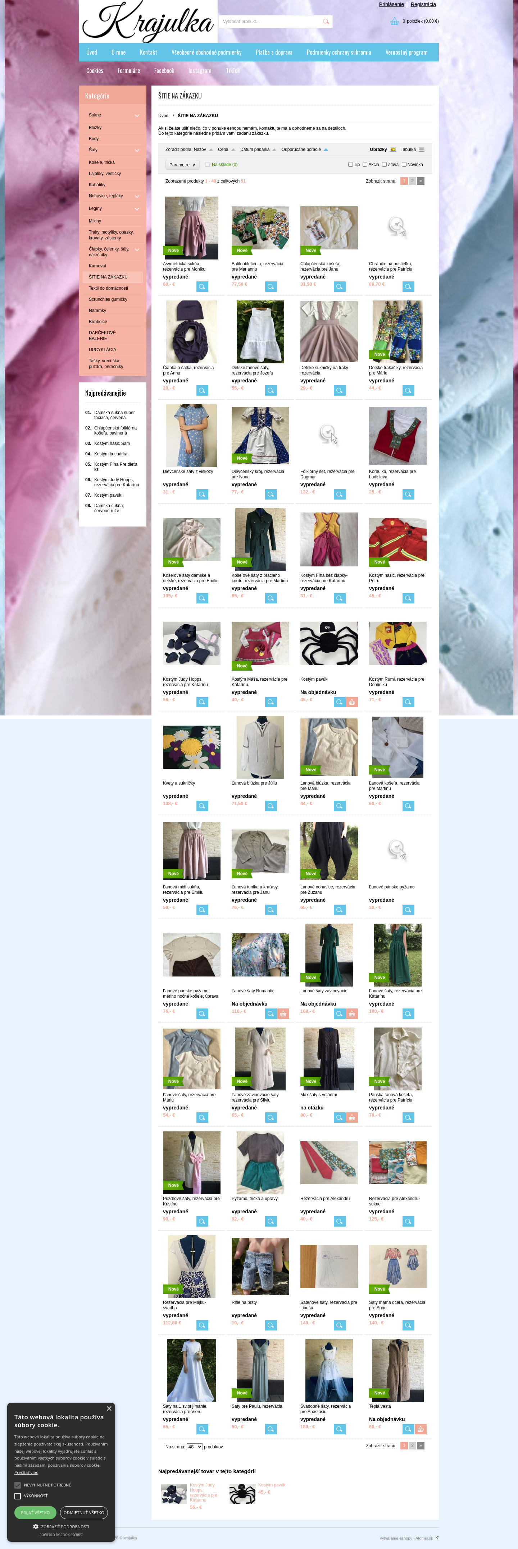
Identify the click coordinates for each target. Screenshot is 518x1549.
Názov (200, 149)
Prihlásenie (391, 4)
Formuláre (129, 70)
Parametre (182, 164)
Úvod (91, 52)
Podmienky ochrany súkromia (339, 52)
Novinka (415, 164)
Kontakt (148, 52)
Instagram (200, 70)
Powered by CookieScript (61, 1534)
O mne (119, 52)
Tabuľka (408, 149)
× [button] (109, 1409)
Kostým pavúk (271, 1485)
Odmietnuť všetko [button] (84, 1512)
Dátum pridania (254, 149)
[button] (61, 1526)
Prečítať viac (26, 1472)
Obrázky (378, 149)
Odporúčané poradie (301, 149)
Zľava (393, 164)
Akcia (373, 164)
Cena (223, 149)
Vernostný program (407, 52)
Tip (357, 164)
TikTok (233, 70)
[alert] (61, 1472)
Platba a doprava (274, 52)
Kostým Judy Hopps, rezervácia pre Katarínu (203, 1493)
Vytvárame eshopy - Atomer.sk (409, 1538)
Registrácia (423, 4)
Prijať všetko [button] (35, 1512)
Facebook (164, 70)
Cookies (94, 70)
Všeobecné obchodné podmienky (206, 52)
